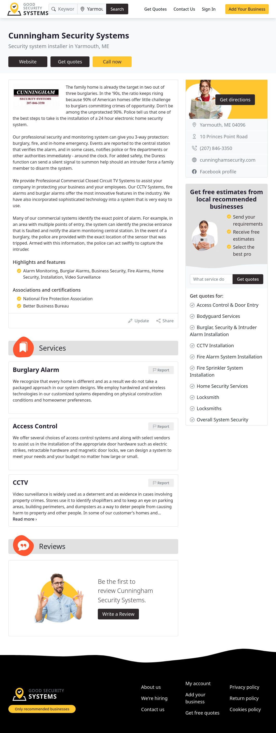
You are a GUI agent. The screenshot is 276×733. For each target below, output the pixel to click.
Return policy (244, 698)
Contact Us (184, 9)
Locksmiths (206, 408)
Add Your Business (247, 9)
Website (28, 61)
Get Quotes (155, 9)
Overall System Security (219, 419)
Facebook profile (218, 171)
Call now (112, 61)
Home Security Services (219, 386)
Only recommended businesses (42, 708)
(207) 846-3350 (216, 148)
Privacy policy (244, 687)
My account (198, 683)
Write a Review (118, 614)
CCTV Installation (212, 345)
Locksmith (204, 397)
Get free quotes (202, 713)
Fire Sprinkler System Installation (216, 371)
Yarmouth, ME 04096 (222, 125)
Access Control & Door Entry (224, 305)
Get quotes (70, 61)
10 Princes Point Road (223, 136)
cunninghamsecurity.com (227, 160)
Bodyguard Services (215, 316)
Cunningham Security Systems (68, 35)
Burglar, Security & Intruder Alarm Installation (223, 330)
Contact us (153, 709)
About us (151, 687)
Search (117, 9)
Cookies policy (245, 709)
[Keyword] (63, 9)
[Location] (91, 9)
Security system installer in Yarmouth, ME (58, 46)
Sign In (209, 9)
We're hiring (154, 698)
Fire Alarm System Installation (226, 356)
